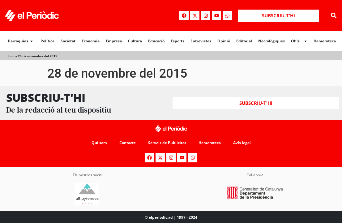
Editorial (244, 41)
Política (47, 41)
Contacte (127, 142)
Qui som (99, 142)
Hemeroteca (325, 41)
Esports (177, 41)
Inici (11, 56)
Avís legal (242, 142)
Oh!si (299, 41)
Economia (91, 41)
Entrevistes (200, 41)
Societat (68, 41)
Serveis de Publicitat (167, 142)
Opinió (223, 41)
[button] (334, 16)
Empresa (114, 41)
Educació (156, 41)
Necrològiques (271, 41)
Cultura (135, 41)
